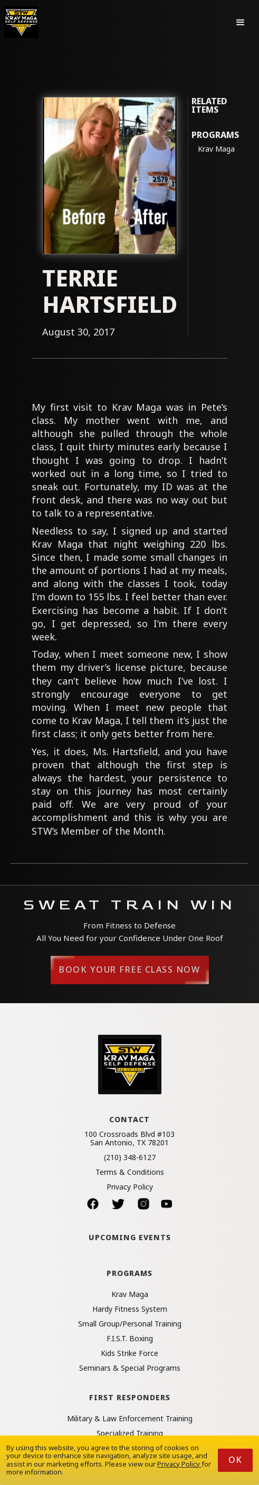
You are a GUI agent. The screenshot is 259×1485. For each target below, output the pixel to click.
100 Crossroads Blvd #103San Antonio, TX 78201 (129, 1138)
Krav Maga (216, 149)
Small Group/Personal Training (129, 1324)
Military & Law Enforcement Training (130, 1418)
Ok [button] (235, 1460)
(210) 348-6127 (130, 1157)
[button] (240, 22)
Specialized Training (130, 1433)
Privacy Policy (130, 1187)
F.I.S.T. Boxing (130, 1338)
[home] (21, 22)
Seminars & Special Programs (129, 1368)
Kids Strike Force (129, 1353)
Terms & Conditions (129, 1172)
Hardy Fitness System (129, 1309)
